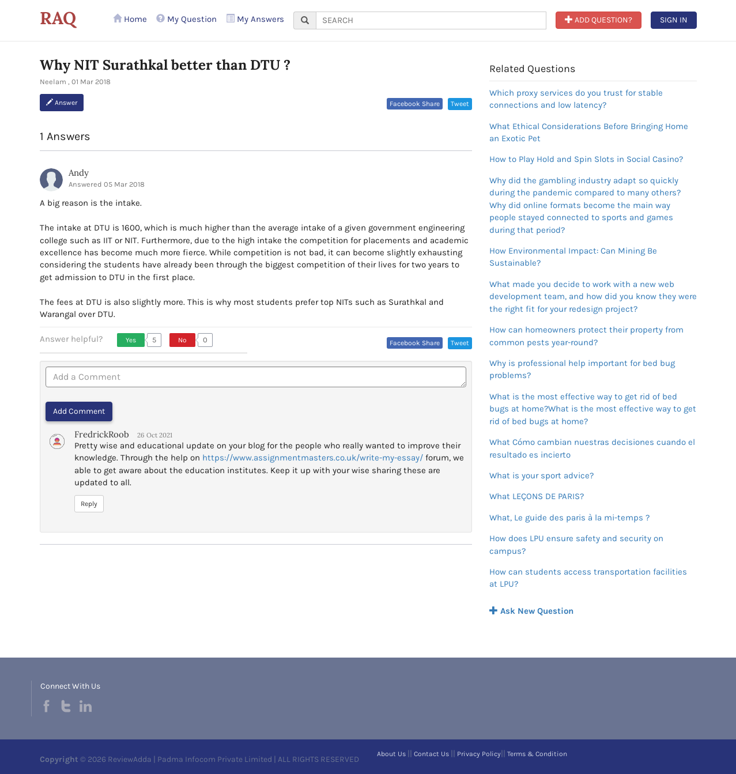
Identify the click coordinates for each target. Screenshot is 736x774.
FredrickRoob (101, 434)
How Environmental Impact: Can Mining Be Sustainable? (573, 257)
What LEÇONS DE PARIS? (536, 496)
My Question (186, 19)
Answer (61, 103)
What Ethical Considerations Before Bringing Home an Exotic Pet (588, 132)
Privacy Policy (479, 754)
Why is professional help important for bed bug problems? (582, 369)
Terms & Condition (537, 754)
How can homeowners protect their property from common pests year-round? (586, 335)
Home (130, 19)
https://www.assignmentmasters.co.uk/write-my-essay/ (312, 457)
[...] (431, 20)
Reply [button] (89, 504)
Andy (79, 172)
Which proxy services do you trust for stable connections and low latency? (576, 99)
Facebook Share (415, 104)
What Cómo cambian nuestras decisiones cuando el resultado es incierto (592, 448)
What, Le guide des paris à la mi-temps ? (569, 517)
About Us (391, 754)
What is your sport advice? (541, 475)
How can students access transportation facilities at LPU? (588, 578)
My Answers (255, 19)
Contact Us (431, 754)
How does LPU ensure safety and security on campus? (576, 544)
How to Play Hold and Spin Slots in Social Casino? (586, 159)
